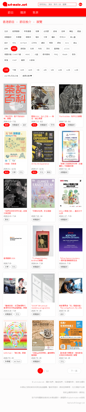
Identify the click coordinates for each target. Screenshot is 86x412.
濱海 (73, 54)
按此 (83, 392)
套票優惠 (15, 31)
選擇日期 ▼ (27, 75)
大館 (36, 54)
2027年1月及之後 (11, 75)
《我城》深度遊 (10, 163)
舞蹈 (71, 31)
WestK (64, 54)
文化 (14, 42)
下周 (14, 70)
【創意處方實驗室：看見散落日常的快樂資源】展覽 (70, 354)
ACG (67, 42)
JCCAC (67, 48)
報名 (34, 125)
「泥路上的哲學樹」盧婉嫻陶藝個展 (43, 354)
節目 (11, 12)
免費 (37, 31)
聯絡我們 (59, 382)
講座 (43, 42)
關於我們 (49, 382)
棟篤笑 (28, 37)
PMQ (56, 54)
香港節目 (8, 22)
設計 (6, 42)
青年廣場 (46, 54)
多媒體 (18, 37)
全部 (6, 31)
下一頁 (74, 370)
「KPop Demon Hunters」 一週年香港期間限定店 (70, 259)
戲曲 (79, 31)
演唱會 (23, 48)
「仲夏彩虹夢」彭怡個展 (41, 211)
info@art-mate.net (73, 397)
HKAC (27, 54)
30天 (22, 70)
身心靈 (73, 37)
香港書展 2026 (9, 258)
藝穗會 (56, 48)
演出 (75, 42)
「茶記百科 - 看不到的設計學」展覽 (14, 117)
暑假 (23, 60)
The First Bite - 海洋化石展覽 (70, 116)
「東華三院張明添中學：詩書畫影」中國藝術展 (70, 164)
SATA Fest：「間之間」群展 (15, 353)
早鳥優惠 (27, 31)
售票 (35, 12)
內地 (40, 48)
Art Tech (23, 42)
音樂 (63, 31)
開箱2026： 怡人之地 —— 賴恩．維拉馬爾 (42, 117)
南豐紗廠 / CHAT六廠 (12, 54)
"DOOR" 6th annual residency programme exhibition (40, 307)
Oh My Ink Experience (40, 163)
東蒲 (6, 60)
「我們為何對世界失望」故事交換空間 (15, 212)
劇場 (55, 31)
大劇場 (32, 60)
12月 (76, 70)
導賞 (51, 42)
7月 (38, 70)
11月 (68, 70)
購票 (23, 12)
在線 (32, 48)
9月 (52, 70)
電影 (37, 37)
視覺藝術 (7, 37)
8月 (45, 70)
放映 (6, 48)
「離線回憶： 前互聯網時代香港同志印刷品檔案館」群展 (15, 306)
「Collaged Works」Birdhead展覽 (39, 259)
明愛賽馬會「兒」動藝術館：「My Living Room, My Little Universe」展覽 (70, 307)
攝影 (53, 37)
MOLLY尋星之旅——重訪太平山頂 (70, 212)
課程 (59, 42)
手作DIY (62, 37)
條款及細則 (80, 382)
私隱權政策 (69, 382)
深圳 (48, 48)
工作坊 (34, 42)
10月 (60, 70)
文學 (45, 37)
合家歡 (46, 31)
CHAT (14, 60)
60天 (30, 70)
